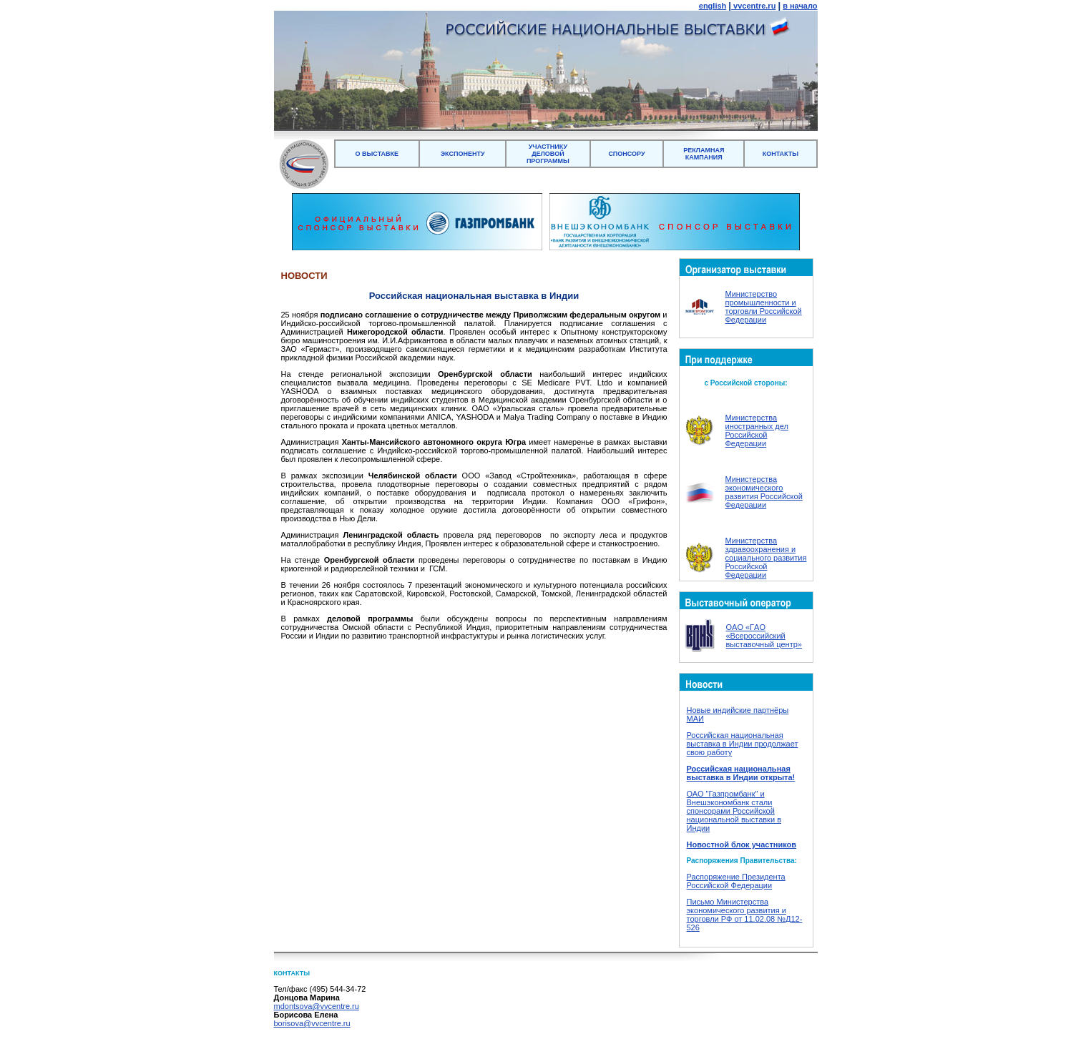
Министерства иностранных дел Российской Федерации (756, 430)
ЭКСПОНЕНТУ (463, 153)
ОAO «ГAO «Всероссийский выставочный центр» (764, 636)
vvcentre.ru (753, 5)
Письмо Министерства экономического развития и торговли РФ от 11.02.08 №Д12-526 (745, 914)
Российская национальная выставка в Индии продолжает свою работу (742, 744)
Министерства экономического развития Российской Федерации (764, 492)
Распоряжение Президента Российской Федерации (736, 881)
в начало (800, 5)
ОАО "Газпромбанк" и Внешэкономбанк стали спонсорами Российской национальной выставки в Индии (734, 810)
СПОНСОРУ (626, 153)
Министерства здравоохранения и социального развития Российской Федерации (766, 557)
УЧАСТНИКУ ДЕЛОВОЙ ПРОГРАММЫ (548, 153)
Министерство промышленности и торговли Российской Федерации (763, 307)
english (713, 5)
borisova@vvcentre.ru (312, 1023)
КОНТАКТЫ (780, 153)
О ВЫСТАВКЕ (377, 153)
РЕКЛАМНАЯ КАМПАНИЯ (703, 154)
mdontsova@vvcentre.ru (316, 1006)
